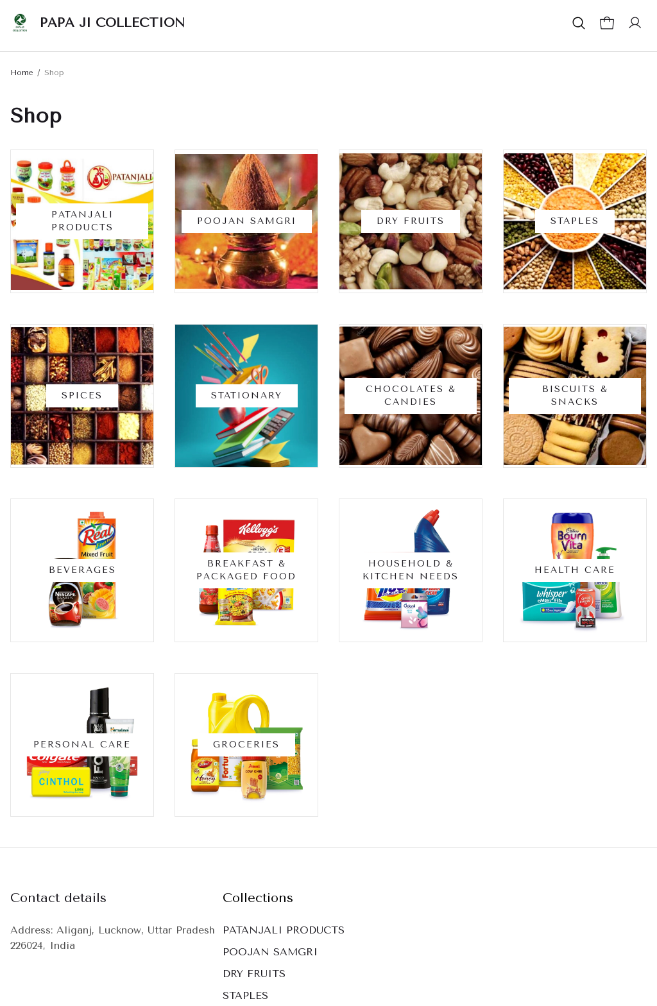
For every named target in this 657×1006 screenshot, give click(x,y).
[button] (578, 23)
